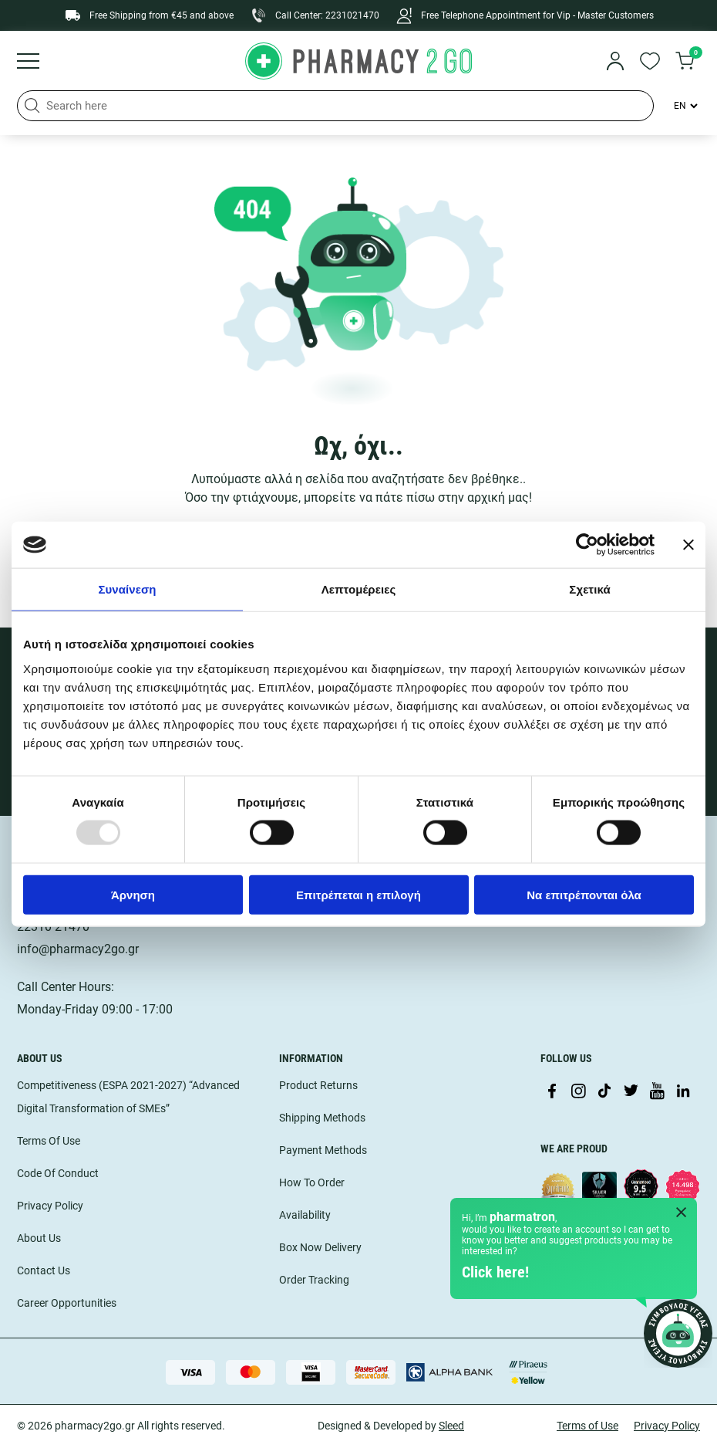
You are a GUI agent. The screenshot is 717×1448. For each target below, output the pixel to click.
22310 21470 (53, 926)
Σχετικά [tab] (589, 589)
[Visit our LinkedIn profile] (683, 1092)
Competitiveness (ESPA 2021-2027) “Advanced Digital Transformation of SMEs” (128, 1097)
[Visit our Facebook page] (552, 1092)
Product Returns (318, 1085)
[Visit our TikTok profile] (604, 1092)
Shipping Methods (322, 1117)
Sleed (451, 1425)
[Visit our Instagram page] (578, 1092)
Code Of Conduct (58, 1173)
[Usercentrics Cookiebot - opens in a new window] (587, 545)
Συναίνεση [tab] (127, 589)
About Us (39, 1238)
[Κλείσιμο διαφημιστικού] (688, 545)
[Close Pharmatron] (681, 1213)
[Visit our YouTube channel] (656, 1092)
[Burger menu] (28, 62)
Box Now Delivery (320, 1247)
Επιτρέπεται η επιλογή (358, 894)
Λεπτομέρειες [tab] (358, 589)
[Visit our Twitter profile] (630, 1092)
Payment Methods (323, 1150)
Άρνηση (133, 894)
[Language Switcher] (684, 105)
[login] (615, 63)
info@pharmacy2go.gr (78, 949)
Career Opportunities (66, 1303)
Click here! (495, 1272)
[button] (32, 105)
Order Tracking (314, 1280)
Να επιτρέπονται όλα (584, 894)
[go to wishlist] (650, 63)
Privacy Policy (50, 1205)
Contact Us (43, 1270)
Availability (305, 1215)
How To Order (312, 1182)
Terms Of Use (48, 1141)
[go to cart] (684, 63)
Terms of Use (587, 1425)
